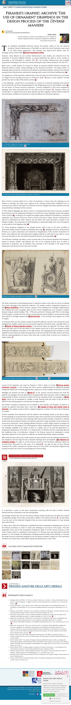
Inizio (4, 7)
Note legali (39, 691)
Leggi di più (56, 691)
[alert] (55, 689)
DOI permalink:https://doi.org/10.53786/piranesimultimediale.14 (17, 31)
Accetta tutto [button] (49, 695)
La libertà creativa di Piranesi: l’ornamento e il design (31, 7)
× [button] (67, 676)
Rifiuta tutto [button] (61, 695)
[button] (55, 698)
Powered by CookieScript (55, 701)
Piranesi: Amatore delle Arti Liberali (35, 586)
